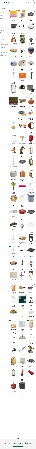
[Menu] (1, 2)
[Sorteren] (28, 9)
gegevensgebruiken (7, 442)
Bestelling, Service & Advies (31, 0)
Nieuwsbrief (5, 0)
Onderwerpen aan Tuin (3, 35)
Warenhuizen (2, 0)
